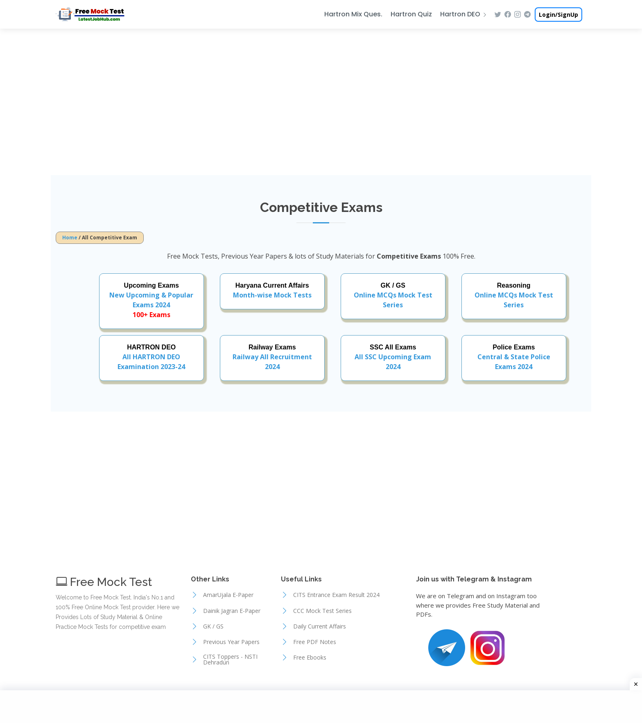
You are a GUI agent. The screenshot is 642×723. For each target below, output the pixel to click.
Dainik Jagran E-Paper (231, 611)
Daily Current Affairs (319, 626)
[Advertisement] (321, 101)
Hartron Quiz (411, 14)
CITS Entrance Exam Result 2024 (336, 595)
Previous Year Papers (231, 642)
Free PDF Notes (314, 642)
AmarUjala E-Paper (228, 595)
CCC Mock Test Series (322, 611)
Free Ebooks (309, 657)
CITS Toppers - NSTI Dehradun (230, 659)
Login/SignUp (558, 14)
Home (69, 237)
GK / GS (213, 626)
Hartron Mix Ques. (353, 14)
